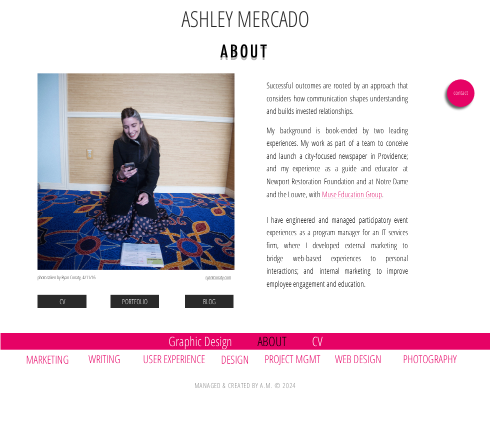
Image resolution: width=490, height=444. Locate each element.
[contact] (460, 93)
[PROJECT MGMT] (295, 359)
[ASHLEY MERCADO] (245, 19)
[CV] (62, 301)
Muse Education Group (352, 194)
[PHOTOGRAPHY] (434, 359)
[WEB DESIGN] (359, 359)
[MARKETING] (53, 359)
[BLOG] (209, 301)
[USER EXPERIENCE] (177, 359)
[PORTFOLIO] (134, 301)
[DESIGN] (239, 359)
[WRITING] (109, 359)
